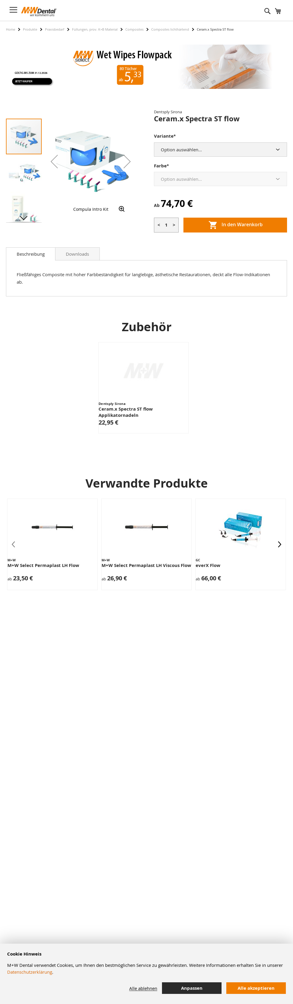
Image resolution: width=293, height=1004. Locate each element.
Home (10, 29)
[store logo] (39, 11)
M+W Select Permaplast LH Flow (43, 565)
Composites (134, 29)
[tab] (30, 253)
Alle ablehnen (143, 988)
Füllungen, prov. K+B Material (95, 29)
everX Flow (208, 565)
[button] (54, 161)
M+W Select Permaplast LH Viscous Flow (146, 565)
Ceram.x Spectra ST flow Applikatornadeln (126, 412)
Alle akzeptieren (256, 988)
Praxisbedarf (54, 29)
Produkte (30, 29)
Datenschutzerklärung (29, 972)
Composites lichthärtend (170, 29)
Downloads (77, 254)
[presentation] (279, 544)
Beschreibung (31, 254)
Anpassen (191, 988)
